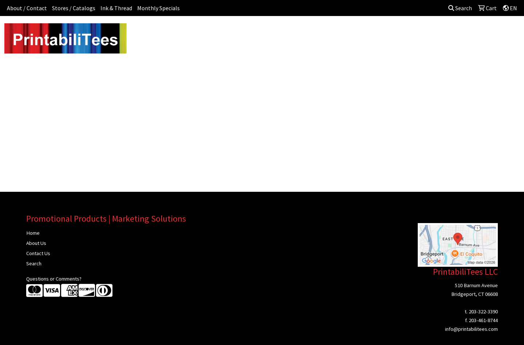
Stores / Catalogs (73, 8)
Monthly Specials (158, 8)
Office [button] (376, 32)
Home (33, 233)
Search (460, 8)
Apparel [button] (180, 32)
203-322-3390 (483, 311)
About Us (36, 243)
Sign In (476, 32)
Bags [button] (235, 32)
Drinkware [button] (264, 32)
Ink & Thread (116, 8)
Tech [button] (400, 32)
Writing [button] (425, 32)
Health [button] (350, 32)
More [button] (451, 32)
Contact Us (38, 253)
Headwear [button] (319, 32)
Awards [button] (209, 32)
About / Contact (27, 8)
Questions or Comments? (54, 278)
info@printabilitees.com (471, 329)
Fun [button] (292, 32)
